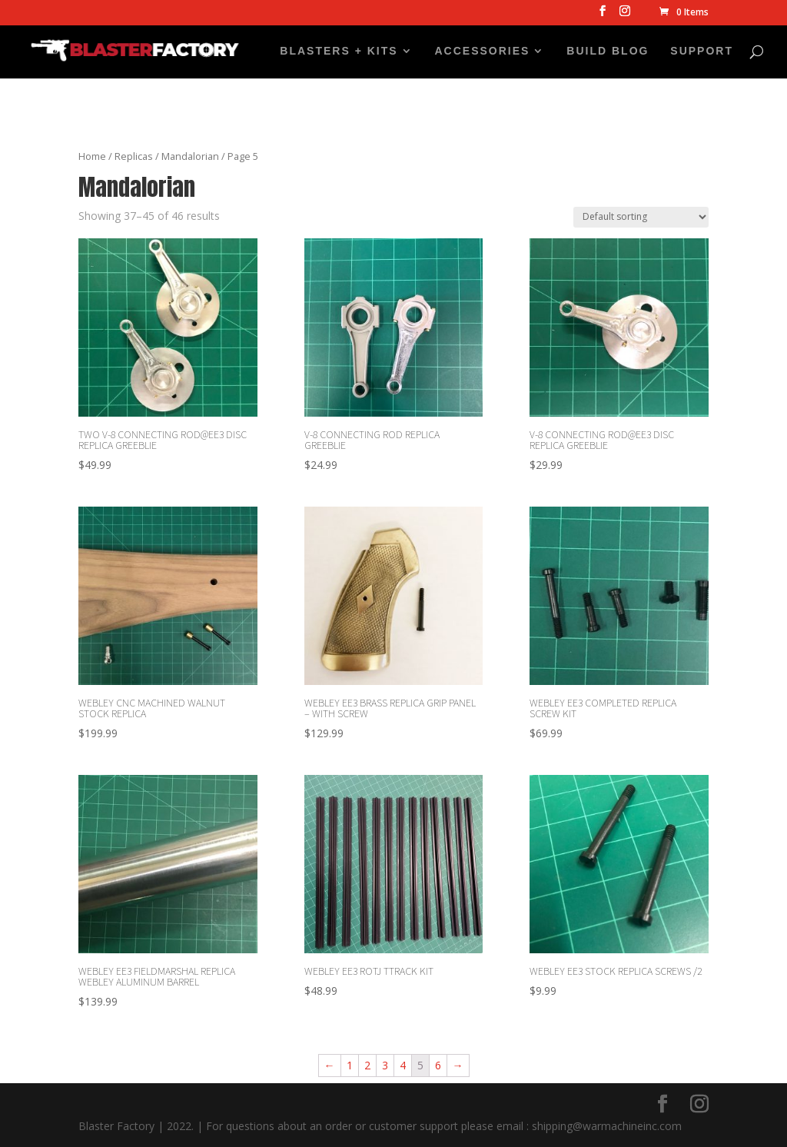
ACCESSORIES (482, 51)
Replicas (134, 156)
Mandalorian (190, 156)
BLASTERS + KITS (338, 51)
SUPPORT (701, 51)
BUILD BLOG (607, 51)
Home (92, 156)
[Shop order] (641, 217)
